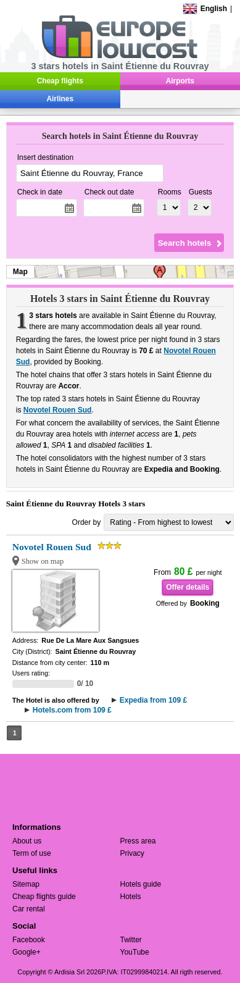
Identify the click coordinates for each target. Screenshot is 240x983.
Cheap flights (60, 81)
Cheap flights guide (44, 896)
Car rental (28, 909)
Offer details (187, 587)
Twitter (131, 939)
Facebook (28, 939)
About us (26, 841)
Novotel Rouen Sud (57, 410)
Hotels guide (141, 884)
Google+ (26, 952)
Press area (138, 841)
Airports (180, 81)
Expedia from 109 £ (153, 700)
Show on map (43, 561)
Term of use (31, 853)
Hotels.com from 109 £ (72, 710)
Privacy (132, 853)
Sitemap (25, 884)
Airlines (59, 98)
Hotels (130, 896)
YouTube (134, 952)
